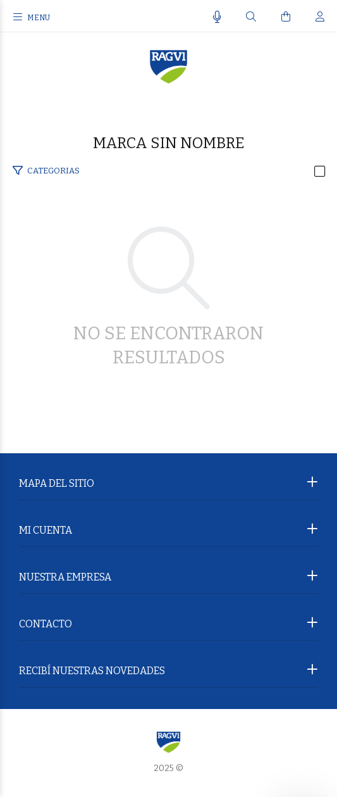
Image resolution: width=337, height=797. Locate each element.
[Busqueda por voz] (217, 17)
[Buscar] (251, 17)
